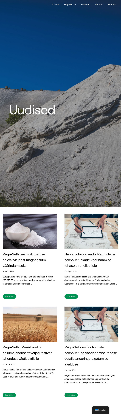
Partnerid (88, 4)
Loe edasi (9, 308)
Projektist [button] (74, 4)
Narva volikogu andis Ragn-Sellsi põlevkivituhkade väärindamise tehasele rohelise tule (87, 265)
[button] (78, 4)
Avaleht (60, 4)
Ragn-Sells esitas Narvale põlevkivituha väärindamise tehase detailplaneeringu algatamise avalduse (90, 369)
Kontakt (112, 4)
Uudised (101, 4)
